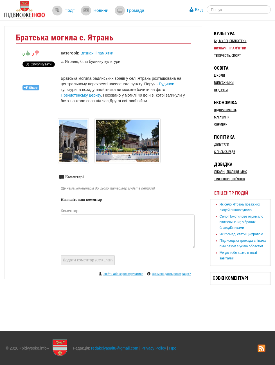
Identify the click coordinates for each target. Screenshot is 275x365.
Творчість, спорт (227, 56)
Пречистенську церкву (81, 95)
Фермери (220, 125)
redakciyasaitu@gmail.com (114, 348)
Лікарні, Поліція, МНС (230, 172)
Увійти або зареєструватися (123, 273)
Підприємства (225, 110)
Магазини (221, 117)
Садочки (221, 90)
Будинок (166, 84)
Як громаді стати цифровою (241, 234)
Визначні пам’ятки (96, 53)
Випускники (224, 83)
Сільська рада (224, 152)
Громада (135, 10)
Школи (219, 75)
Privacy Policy (153, 348)
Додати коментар (88, 260)
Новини (101, 10)
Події (69, 10)
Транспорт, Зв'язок (229, 179)
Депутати (221, 145)
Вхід (199, 9)
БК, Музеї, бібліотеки (230, 41)
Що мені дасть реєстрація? (171, 273)
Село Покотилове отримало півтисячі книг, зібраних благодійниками (241, 222)
